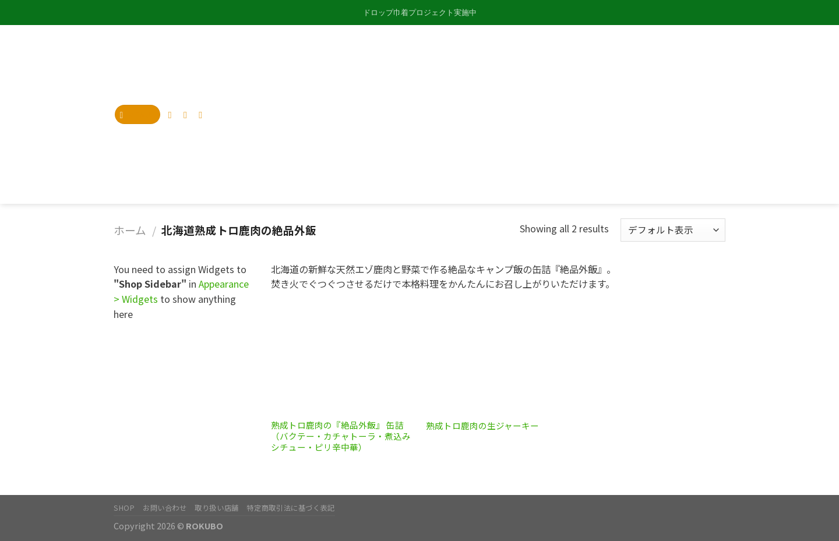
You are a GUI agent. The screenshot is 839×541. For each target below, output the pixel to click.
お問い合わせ (165, 508)
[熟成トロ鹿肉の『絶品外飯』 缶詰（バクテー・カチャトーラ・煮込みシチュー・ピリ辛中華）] (343, 358)
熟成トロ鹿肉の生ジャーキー (482, 426)
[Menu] (138, 114)
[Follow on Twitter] (188, 114)
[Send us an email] (203, 114)
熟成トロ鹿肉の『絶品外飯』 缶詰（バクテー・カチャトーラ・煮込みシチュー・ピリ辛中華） (341, 436)
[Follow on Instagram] (173, 114)
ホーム (130, 230)
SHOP (124, 508)
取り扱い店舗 (217, 508)
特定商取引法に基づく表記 (290, 508)
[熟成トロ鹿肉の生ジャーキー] (498, 358)
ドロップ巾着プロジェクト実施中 (420, 12)
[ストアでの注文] (673, 229)
